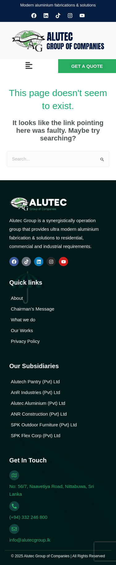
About (17, 298)
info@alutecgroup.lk (29, 540)
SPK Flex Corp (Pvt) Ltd (35, 435)
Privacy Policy (25, 341)
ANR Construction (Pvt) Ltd (39, 414)
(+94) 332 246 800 (28, 517)
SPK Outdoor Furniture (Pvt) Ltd (44, 424)
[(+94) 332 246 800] (14, 506)
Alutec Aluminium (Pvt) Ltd (38, 403)
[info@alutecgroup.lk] (14, 529)
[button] (29, 66)
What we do (23, 319)
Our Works (22, 330)
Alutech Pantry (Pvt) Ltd (35, 381)
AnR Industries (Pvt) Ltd (35, 392)
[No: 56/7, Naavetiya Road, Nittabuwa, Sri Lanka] (14, 475)
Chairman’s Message (32, 308)
